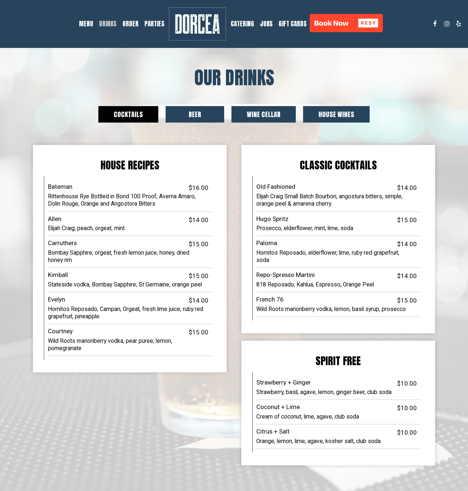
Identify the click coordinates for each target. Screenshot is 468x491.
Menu (86, 23)
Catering (242, 23)
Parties (154, 23)
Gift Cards (293, 23)
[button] (346, 23)
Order (130, 23)
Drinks (108, 23)
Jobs (266, 23)
